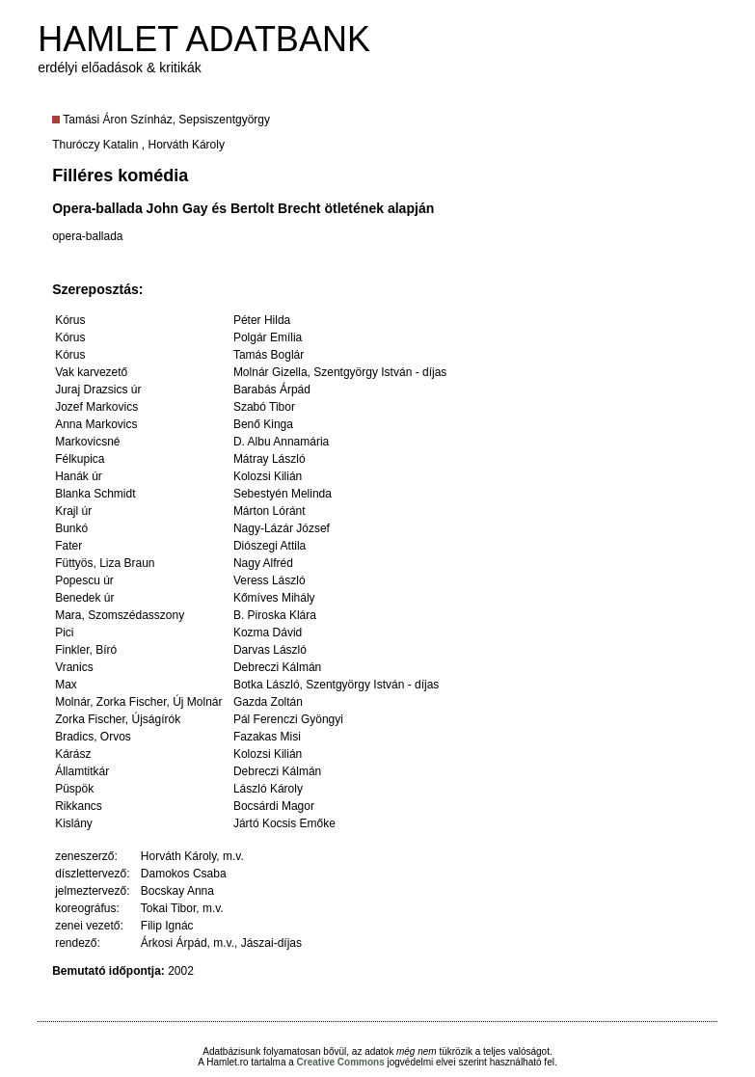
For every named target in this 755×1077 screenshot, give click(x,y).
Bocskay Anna (177, 891)
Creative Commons (341, 1062)
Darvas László (270, 650)
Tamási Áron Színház (117, 119)
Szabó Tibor (264, 407)
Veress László (269, 580)
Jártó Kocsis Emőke (284, 823)
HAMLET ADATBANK (204, 39)
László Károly (268, 788)
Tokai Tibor (168, 908)
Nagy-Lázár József (281, 528)
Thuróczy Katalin (95, 144)
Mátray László (269, 459)
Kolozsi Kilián (267, 476)
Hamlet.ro (227, 1062)
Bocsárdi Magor (273, 806)
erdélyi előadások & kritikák (120, 67)
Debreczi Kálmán (277, 667)
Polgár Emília (267, 337)
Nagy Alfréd (263, 563)
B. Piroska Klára (274, 615)
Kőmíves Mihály (274, 598)
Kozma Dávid (267, 632)
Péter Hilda (261, 320)
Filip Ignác (167, 925)
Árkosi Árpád (174, 943)
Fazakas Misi (267, 736)
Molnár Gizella (270, 372)
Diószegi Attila (269, 545)
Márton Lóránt (269, 511)
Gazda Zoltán (268, 702)
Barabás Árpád (271, 389)
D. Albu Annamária (281, 441)
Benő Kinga (263, 424)
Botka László (266, 684)
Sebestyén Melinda (282, 493)
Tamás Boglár (268, 355)
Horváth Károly (186, 144)
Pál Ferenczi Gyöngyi (288, 719)
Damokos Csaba (184, 873)
